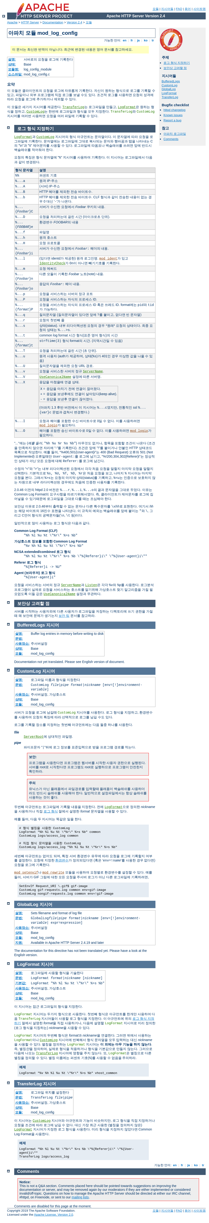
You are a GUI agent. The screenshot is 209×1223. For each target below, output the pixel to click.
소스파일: (15, 74)
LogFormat (127, 107)
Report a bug (172, 120)
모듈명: (13, 69)
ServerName (93, 371)
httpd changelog (175, 110)
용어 (188, 9)
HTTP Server (30, 22)
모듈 (156, 9)
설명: (12, 59)
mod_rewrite (53, 872)
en (124, 40)
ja (138, 40)
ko (145, 40)
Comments (171, 139)
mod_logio (48, 425)
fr (132, 40)
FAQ (179, 9)
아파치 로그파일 (175, 134)
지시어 (52, 625)
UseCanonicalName (55, 377)
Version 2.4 (74, 22)
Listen (91, 585)
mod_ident (108, 258)
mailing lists (80, 1197)
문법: (19, 638)
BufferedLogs (171, 81)
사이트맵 (199, 9)
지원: (19, 943)
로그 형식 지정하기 (177, 63)
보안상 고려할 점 (175, 68)
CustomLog (36, 112)
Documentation (52, 22)
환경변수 (61, 860)
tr (153, 40)
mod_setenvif (26, 872)
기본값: (20, 983)
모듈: (19, 653)
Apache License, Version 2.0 (53, 1214)
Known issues (173, 115)
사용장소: (22, 643)
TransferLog (73, 107)
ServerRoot (34, 737)
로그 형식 (51, 811)
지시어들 (167, 9)
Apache (12, 22)
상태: (12, 64)
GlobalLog (169, 89)
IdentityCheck (52, 263)
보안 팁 (64, 616)
